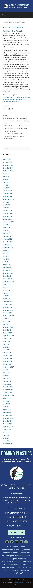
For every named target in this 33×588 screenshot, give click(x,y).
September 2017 (8, 367)
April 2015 (6, 438)
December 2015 (8, 418)
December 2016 (8, 387)
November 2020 (8, 276)
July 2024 (6, 185)
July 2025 (6, 174)
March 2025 (7, 182)
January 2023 (7, 211)
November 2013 (8, 444)
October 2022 (7, 219)
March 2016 (7, 410)
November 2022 (8, 216)
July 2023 (6, 202)
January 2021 (7, 270)
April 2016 (6, 407)
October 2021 (7, 245)
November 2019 (8, 310)
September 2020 (8, 282)
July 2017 (6, 370)
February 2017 (7, 381)
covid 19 (15, 118)
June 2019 (6, 321)
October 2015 (7, 424)
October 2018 (7, 333)
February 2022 (7, 236)
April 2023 (6, 208)
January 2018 (7, 355)
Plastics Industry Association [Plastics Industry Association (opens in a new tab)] (14, 27)
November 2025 (8, 168)
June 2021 (6, 256)
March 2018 (7, 350)
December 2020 (8, 273)
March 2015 (7, 441)
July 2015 (6, 432)
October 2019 (7, 313)
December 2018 (8, 327)
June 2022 (6, 228)
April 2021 (6, 262)
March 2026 (7, 159)
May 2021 (6, 259)
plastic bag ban (7, 121)
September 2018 (8, 336)
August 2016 (7, 398)
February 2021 (7, 267)
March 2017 (7, 378)
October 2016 (7, 393)
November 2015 (8, 421)
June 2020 (6, 290)
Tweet (4, 108)
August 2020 (7, 284)
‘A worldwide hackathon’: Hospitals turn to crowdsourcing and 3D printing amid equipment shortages (16, 128)
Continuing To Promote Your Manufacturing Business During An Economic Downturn (13, 136)
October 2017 (7, 364)
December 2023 (8, 193)
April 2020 (6, 296)
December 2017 (8, 358)
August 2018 (7, 338)
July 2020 (6, 287)
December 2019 (8, 307)
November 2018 (8, 330)
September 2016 (8, 395)
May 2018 (6, 344)
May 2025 (6, 176)
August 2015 (7, 429)
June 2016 (6, 404)
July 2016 (6, 401)
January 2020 (7, 304)
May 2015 (6, 435)
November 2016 (8, 390)
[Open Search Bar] (30, 15)
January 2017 (7, 384)
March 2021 (7, 265)
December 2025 (8, 165)
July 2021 (6, 253)
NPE (6, 116)
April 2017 (6, 375)
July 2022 (6, 225)
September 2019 (8, 316)
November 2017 (8, 361)
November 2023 (8, 196)
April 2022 (6, 230)
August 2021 (7, 250)
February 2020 (7, 302)
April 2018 (6, 347)
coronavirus (8, 118)
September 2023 (8, 199)
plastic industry (17, 121)
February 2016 (7, 412)
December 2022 (8, 213)
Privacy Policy (19, 582)
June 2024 (6, 188)
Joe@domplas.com (16, 525)
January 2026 (7, 162)
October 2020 (7, 279)
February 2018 (7, 353)
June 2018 (6, 341)
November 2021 (8, 242)
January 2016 (7, 415)
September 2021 (8, 247)
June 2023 (6, 205)
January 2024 (7, 191)
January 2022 (7, 239)
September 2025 (8, 171)
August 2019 (7, 319)
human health (23, 118)
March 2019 (7, 324)
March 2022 (7, 233)
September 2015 (8, 427)
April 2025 (6, 179)
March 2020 (7, 299)
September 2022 (8, 222)
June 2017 (6, 373)
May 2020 (6, 293)
